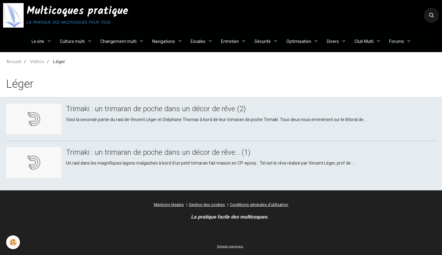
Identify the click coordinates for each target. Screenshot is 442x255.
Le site (38, 41)
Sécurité (263, 41)
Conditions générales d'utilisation (259, 204)
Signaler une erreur (230, 246)
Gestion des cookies (207, 204)
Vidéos (37, 61)
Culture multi (73, 41)
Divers (333, 41)
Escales (198, 41)
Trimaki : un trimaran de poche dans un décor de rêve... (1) (158, 152)
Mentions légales (169, 204)
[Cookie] (13, 242)
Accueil (13, 61)
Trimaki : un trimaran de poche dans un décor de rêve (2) (156, 109)
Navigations (164, 41)
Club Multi (364, 41)
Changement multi (119, 41)
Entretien (230, 41)
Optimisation (299, 41)
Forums (397, 41)
